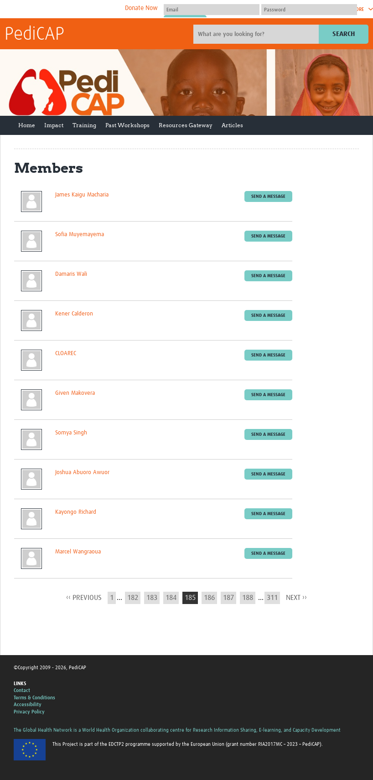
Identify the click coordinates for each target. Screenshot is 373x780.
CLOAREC (65, 353)
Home (26, 125)
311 (272, 597)
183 (151, 597)
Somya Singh (71, 433)
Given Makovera (75, 393)
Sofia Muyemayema (79, 235)
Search (343, 34)
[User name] (211, 9)
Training (84, 125)
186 (209, 597)
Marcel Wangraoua (78, 552)
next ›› (296, 597)
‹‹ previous (84, 597)
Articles (232, 125)
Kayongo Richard (75, 512)
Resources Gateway (185, 125)
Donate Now (141, 8)
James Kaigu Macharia (82, 195)
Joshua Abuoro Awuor (82, 472)
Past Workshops (127, 125)
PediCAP (34, 35)
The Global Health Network (72, 9)
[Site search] (257, 34)
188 (247, 597)
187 (228, 597)
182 (132, 597)
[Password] (309, 9)
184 (171, 597)
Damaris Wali (71, 274)
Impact (53, 125)
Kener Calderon (74, 314)
